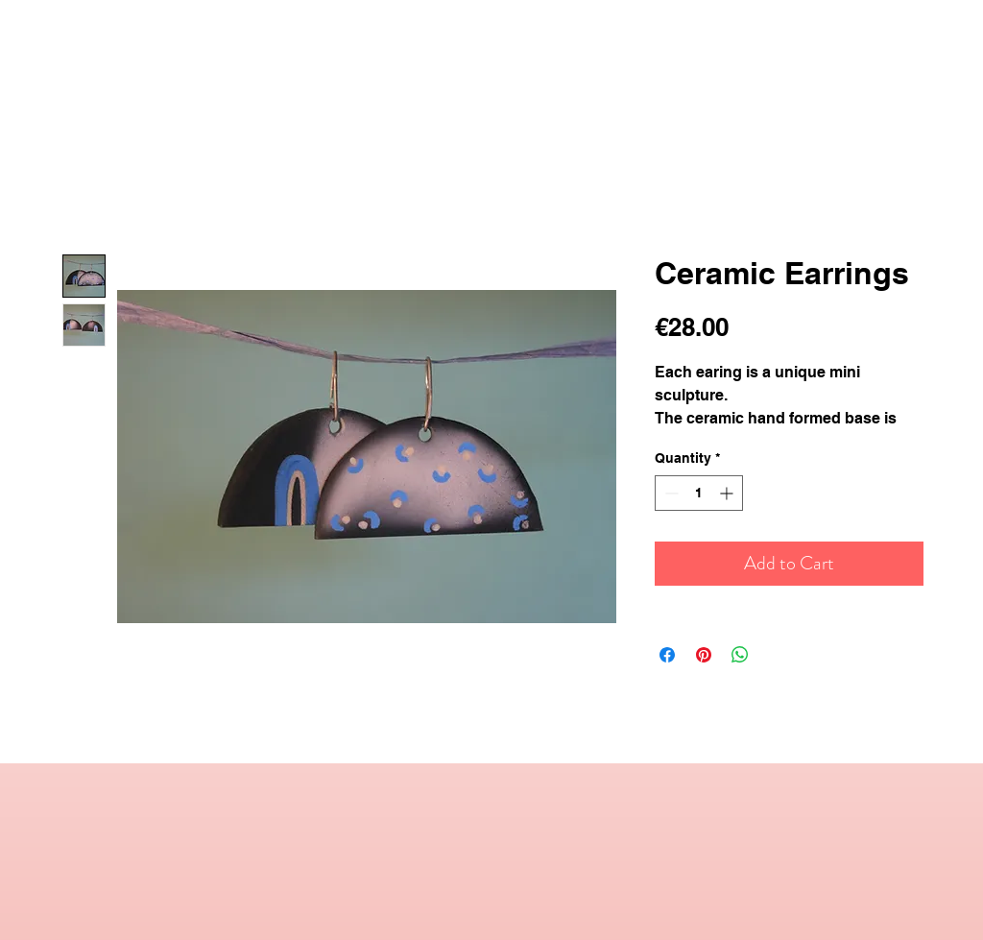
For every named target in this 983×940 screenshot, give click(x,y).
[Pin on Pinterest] (703, 654)
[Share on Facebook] (667, 654)
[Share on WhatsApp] (740, 654)
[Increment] (728, 493)
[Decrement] (670, 493)
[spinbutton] (699, 493)
